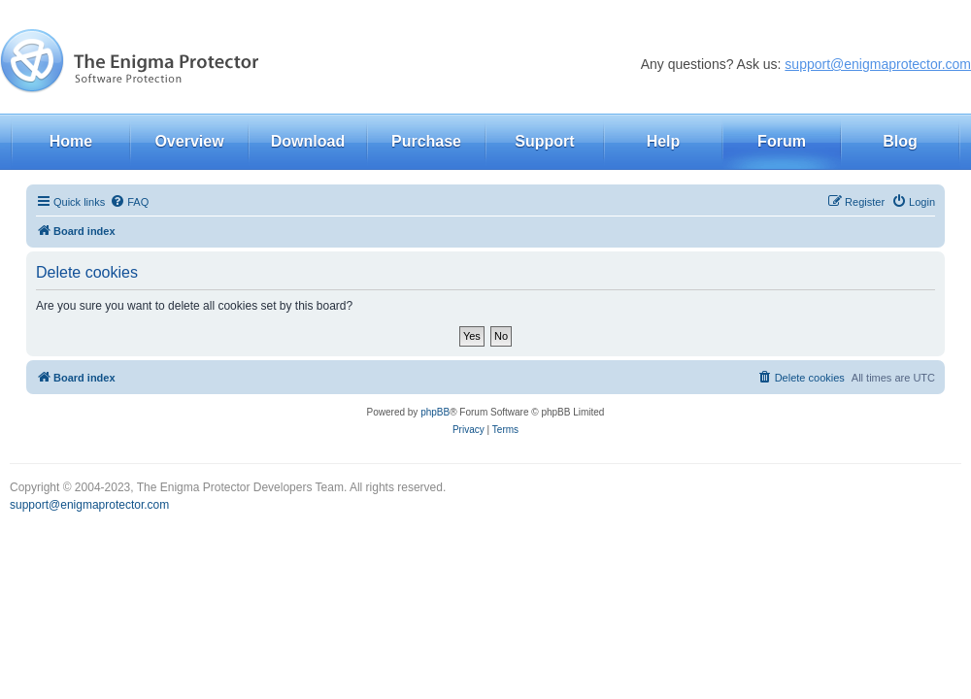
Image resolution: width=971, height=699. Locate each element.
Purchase (426, 141)
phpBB (435, 412)
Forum (781, 141)
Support (544, 141)
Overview (188, 141)
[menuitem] (129, 202)
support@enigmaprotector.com (878, 64)
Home (71, 141)
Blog (900, 141)
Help (664, 141)
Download (308, 141)
